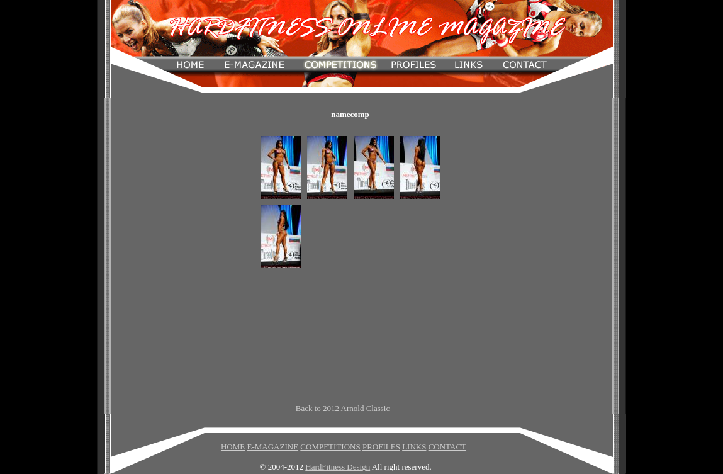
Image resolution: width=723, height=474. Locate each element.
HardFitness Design (337, 466)
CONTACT (447, 446)
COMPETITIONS (330, 446)
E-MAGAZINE (272, 446)
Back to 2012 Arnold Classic (343, 408)
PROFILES (381, 446)
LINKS (414, 446)
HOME (233, 446)
